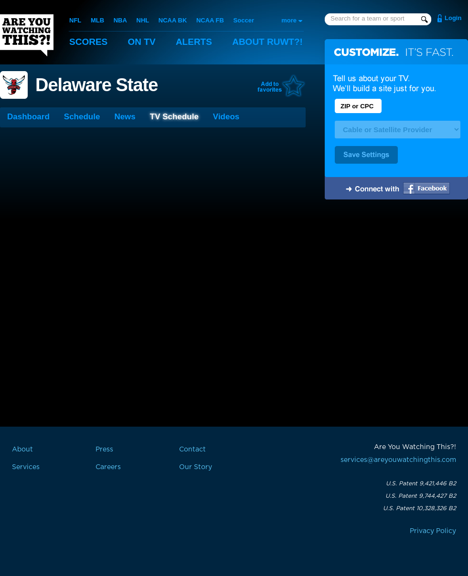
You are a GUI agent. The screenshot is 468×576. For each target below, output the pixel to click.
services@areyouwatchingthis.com (398, 460)
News (124, 116)
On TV (142, 42)
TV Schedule (174, 116)
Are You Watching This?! (26, 35)
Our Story (195, 467)
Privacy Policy (433, 531)
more (289, 20)
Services (26, 467)
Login (453, 17)
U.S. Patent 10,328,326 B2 (419, 508)
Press (104, 449)
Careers (108, 467)
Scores (88, 42)
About (267, 42)
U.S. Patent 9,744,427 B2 (420, 496)
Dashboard (28, 116)
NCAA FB (210, 20)
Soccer (244, 20)
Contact (192, 449)
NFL (75, 20)
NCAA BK (173, 20)
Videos (226, 116)
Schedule (82, 116)
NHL (143, 20)
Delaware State (96, 85)
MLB (97, 20)
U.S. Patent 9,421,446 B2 (421, 483)
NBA (120, 20)
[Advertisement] (396, 278)
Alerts (194, 42)
